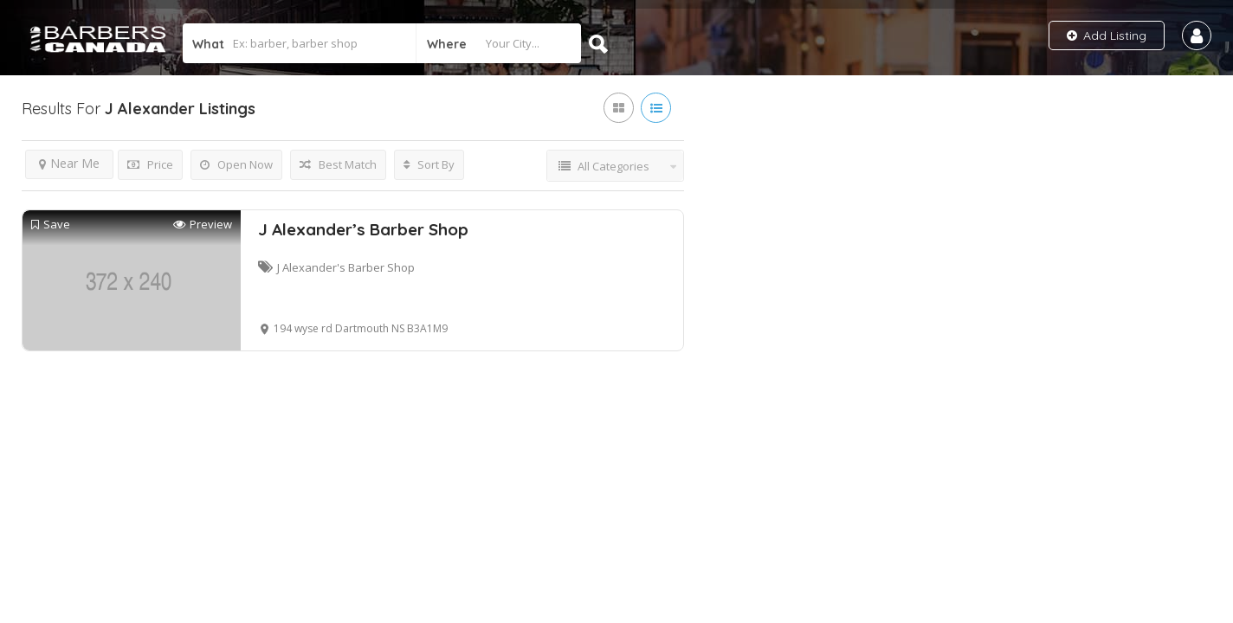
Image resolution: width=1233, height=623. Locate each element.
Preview (202, 224)
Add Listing (1106, 35)
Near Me (69, 163)
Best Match (338, 164)
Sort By (429, 164)
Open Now (236, 164)
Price (150, 164)
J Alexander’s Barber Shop (363, 229)
